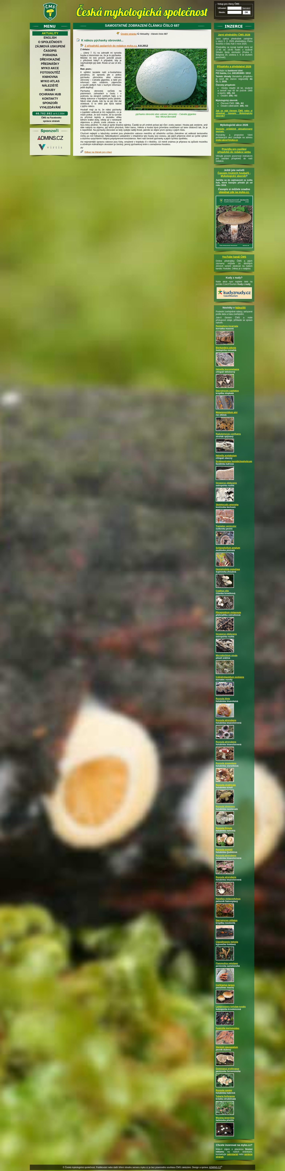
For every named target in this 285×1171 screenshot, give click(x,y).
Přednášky (50, 63)
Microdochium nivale (226, 655)
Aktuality (50, 33)
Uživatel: (222, 8)
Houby (50, 90)
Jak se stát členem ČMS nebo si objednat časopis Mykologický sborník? (234, 113)
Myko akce (50, 68)
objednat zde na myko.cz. (234, 192)
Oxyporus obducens (226, 483)
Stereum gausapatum (227, 1047)
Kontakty (50, 98)
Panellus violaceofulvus (228, 899)
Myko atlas (50, 81)
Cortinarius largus (225, 985)
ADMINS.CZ (215, 1167)
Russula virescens (225, 806)
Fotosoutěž (50, 72)
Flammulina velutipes (227, 963)
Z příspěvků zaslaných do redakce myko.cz (111, 45)
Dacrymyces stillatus (226, 920)
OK (246, 12)
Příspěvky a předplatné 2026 (234, 66)
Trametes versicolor (226, 526)
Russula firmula (224, 828)
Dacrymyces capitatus (227, 390)
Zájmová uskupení (50, 46)
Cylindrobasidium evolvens (230, 677)
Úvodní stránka (129, 34)
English (50, 37)
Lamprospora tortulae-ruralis (231, 1006)
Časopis (50, 50)
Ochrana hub (50, 94)
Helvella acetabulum (226, 455)
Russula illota (223, 698)
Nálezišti (240, 307)
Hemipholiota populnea (228, 569)
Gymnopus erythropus (227, 1069)
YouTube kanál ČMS (234, 256)
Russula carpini (224, 1090)
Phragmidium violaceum (228, 612)
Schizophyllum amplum (228, 548)
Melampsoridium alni (226, 412)
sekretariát (232, 1154)
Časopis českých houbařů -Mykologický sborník (234, 174)
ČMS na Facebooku (51, 117)
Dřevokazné (50, 59)
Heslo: (222, 12)
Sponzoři (50, 103)
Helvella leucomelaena (227, 369)
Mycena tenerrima (225, 1118)
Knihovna (50, 76)
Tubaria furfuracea (225, 1096)
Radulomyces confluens (228, 434)
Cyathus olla (222, 591)
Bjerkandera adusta (226, 347)
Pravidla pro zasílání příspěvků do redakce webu (234, 150)
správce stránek (51, 121)
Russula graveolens (226, 763)
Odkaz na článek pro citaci (98, 152)
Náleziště (50, 85)
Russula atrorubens (226, 720)
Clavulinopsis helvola (227, 942)
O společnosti (50, 42)
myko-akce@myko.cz (227, 140)
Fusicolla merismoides (227, 1028)
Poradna (50, 55)
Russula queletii (224, 849)
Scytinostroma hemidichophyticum (234, 461)
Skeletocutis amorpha (227, 504)
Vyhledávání (50, 107)
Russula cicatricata (226, 785)
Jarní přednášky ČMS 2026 (234, 34)
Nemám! (246, 8)
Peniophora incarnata (227, 326)
